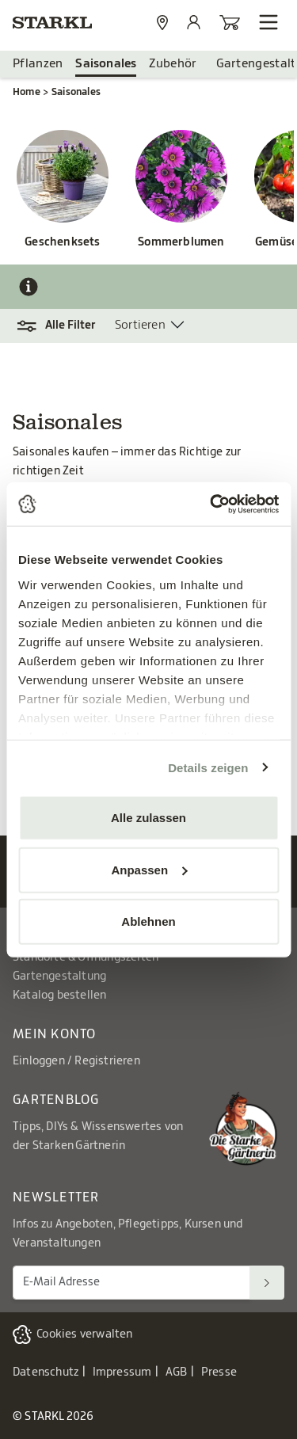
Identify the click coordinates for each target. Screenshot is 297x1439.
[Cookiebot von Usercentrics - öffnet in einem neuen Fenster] (211, 503)
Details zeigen (208, 767)
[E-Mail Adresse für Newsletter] (131, 1283)
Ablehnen (148, 921)
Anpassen (149, 869)
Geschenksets (62, 242)
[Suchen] (266, 1283)
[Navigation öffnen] (268, 22)
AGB (177, 1372)
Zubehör (172, 63)
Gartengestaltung (59, 976)
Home (26, 91)
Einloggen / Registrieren (76, 1061)
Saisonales (105, 63)
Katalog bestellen (59, 995)
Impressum (122, 1372)
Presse (219, 1372)
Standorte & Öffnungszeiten (85, 957)
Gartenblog (56, 1100)
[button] (64, 325)
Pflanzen (38, 63)
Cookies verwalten (84, 1334)
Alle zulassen (148, 817)
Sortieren (140, 325)
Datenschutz (45, 1372)
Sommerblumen (181, 242)
